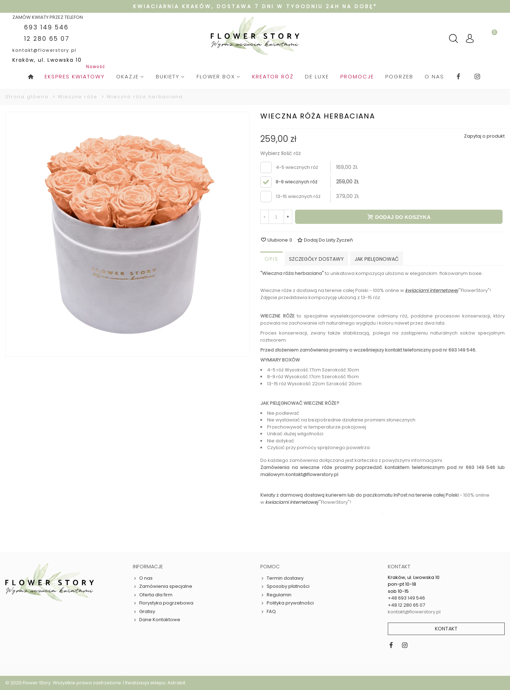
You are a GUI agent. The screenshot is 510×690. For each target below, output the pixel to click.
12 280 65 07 (46, 38)
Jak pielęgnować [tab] (377, 259)
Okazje (127, 76)
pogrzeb (399, 76)
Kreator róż (273, 76)
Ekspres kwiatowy (76, 73)
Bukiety (168, 76)
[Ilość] (276, 217)
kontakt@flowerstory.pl (44, 50)
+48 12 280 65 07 (406, 605)
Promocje (357, 76)
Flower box (216, 76)
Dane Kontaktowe (156, 619)
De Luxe (317, 76)
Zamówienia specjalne (162, 586)
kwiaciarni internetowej (431, 290)
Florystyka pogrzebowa (163, 603)
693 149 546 (46, 27)
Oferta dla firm (152, 594)
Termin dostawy (282, 578)
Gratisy (144, 611)
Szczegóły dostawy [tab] (316, 259)
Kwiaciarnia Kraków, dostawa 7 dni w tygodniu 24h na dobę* (255, 6)
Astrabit (176, 682)
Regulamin (275, 594)
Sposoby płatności (285, 586)
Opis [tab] (271, 259)
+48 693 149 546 (406, 598)
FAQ (268, 611)
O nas (434, 76)
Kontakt (446, 628)
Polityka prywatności (287, 603)
